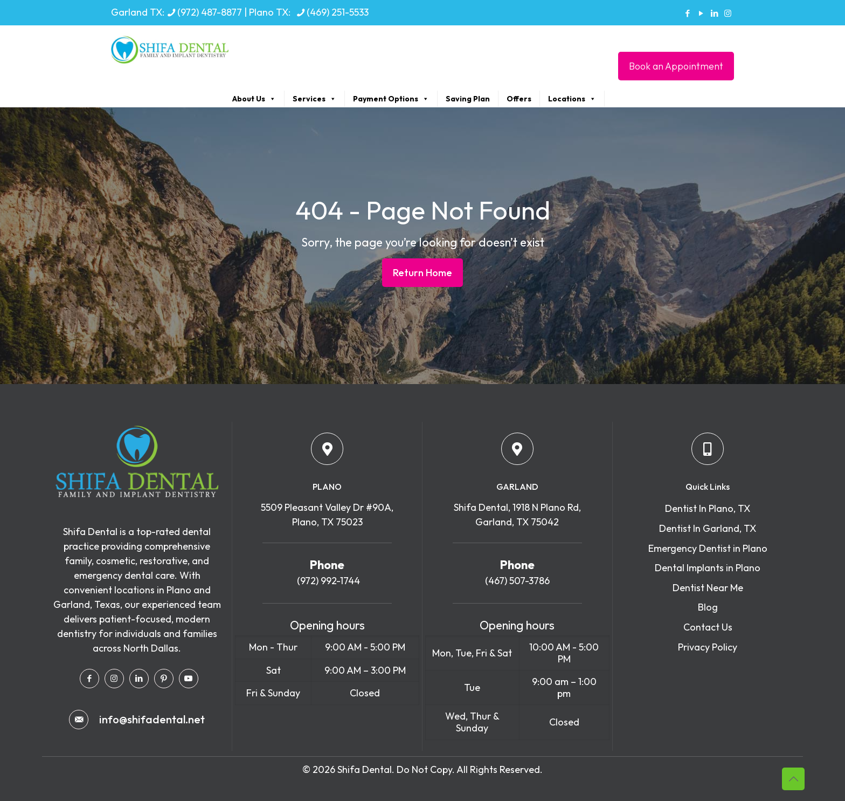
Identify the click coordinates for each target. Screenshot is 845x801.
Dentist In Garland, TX (707, 528)
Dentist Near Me (708, 587)
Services (314, 99)
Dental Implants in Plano (707, 568)
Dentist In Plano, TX (707, 508)
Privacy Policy (707, 647)
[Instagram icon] (728, 13)
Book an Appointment (676, 66)
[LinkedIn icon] (714, 13)
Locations (572, 99)
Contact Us (707, 627)
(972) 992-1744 (327, 580)
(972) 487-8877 (209, 12)
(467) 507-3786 (517, 580)
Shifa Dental (364, 769)
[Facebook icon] (687, 13)
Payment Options (391, 99)
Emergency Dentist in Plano (707, 548)
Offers (519, 99)
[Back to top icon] (793, 779)
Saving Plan (468, 99)
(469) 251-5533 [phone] (338, 12)
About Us (254, 99)
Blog (708, 607)
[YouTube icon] (701, 13)
